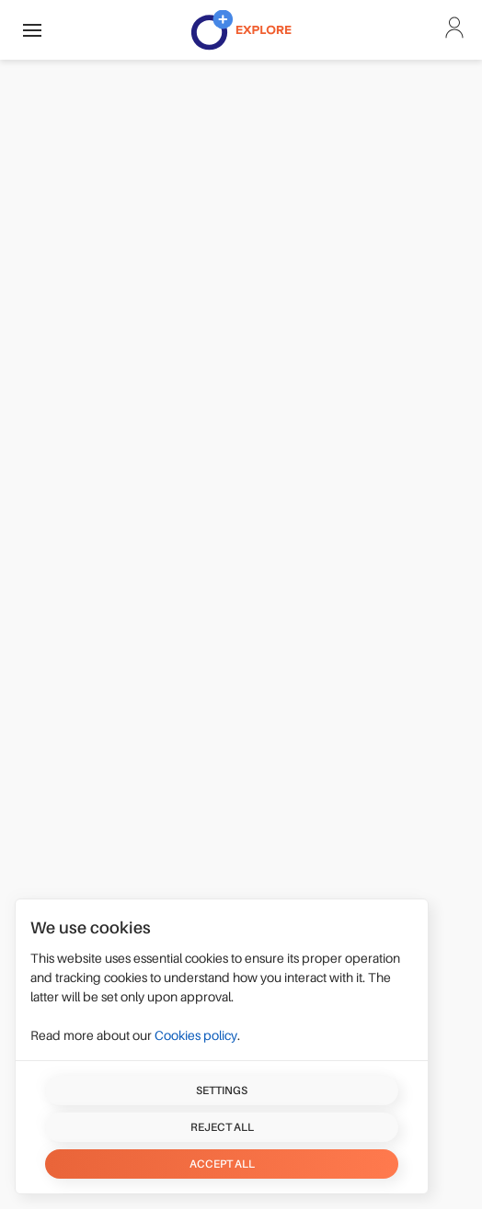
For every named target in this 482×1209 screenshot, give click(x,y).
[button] (32, 30)
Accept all (222, 1164)
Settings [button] (221, 1090)
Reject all (222, 1127)
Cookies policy (196, 1035)
